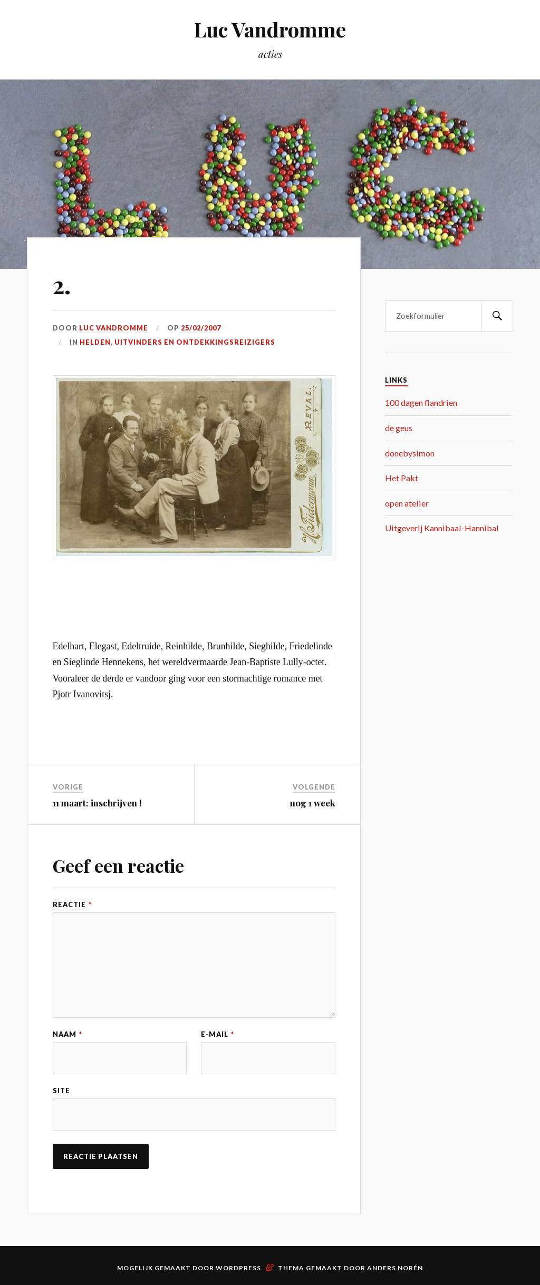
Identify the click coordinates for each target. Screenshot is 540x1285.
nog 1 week (312, 803)
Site (61, 1090)
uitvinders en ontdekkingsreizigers (194, 342)
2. (62, 284)
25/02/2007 (201, 328)
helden (95, 342)
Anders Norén (395, 1268)
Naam (67, 1034)
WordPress (238, 1268)
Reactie (72, 904)
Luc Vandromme (270, 29)
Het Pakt (401, 478)
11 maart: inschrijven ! (97, 803)
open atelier (407, 503)
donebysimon (410, 453)
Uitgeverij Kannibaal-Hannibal (442, 528)
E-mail (217, 1034)
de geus (398, 428)
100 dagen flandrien (421, 402)
